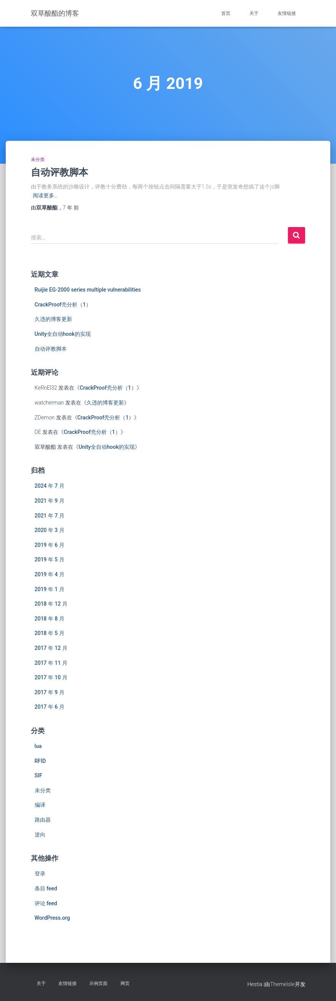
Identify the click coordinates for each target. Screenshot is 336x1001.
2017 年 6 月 (49, 707)
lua (38, 746)
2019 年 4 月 (49, 574)
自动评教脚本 (59, 172)
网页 (125, 983)
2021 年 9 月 (49, 501)
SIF (38, 775)
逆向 (40, 835)
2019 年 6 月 (49, 545)
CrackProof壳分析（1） (63, 304)
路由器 (43, 820)
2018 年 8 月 (49, 619)
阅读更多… (45, 195)
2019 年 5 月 (49, 559)
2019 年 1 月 (49, 589)
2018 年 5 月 (49, 633)
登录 (40, 873)
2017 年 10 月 (51, 677)
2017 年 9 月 (49, 692)
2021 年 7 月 (49, 516)
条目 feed (46, 888)
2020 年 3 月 (49, 530)
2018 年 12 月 (51, 604)
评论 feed (46, 903)
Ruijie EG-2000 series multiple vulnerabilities (88, 290)
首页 (225, 13)
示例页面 (98, 983)
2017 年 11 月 (51, 663)
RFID (40, 761)
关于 (254, 13)
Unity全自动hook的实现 (63, 334)
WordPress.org (52, 918)
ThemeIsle (282, 984)
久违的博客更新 (53, 319)
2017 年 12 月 (51, 648)
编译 (40, 805)
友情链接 (287, 13)
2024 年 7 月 (49, 486)
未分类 (38, 159)
